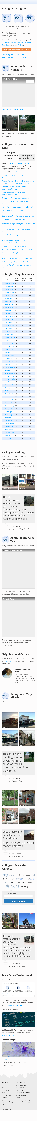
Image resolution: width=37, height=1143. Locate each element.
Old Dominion (9, 325)
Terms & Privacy (6, 1095)
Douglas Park (9, 355)
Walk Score (6, 1082)
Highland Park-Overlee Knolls (10, 367)
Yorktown (8, 340)
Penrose (7, 331)
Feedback (4, 1097)
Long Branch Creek (10, 373)
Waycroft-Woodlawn (10, 385)
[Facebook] (6, 1085)
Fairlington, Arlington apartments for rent (17, 207)
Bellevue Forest (10, 436)
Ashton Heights (10, 298)
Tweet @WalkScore (18, 901)
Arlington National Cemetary (10, 376)
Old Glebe (8, 439)
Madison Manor (10, 397)
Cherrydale (8, 322)
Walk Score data (11, 1060)
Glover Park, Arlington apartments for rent (18, 219)
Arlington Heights (10, 346)
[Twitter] (3, 1085)
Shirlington (8, 388)
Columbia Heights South (10, 319)
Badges (18, 1097)
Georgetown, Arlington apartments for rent (18, 216)
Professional (21, 1082)
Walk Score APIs (8, 1035)
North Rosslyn (9, 292)
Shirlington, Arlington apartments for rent (17, 246)
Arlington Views (10, 409)
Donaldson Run (10, 421)
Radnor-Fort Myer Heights (10, 307)
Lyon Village (19, 45)
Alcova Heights (10, 337)
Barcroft (7, 364)
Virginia (13, 109)
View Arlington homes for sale (13, 57)
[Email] (9, 1085)
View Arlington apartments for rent (15, 55)
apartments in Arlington (19, 163)
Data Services (19, 1090)
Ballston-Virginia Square (14, 43)
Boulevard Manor (10, 403)
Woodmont (8, 418)
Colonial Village (10, 295)
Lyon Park (8, 313)
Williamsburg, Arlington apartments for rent (18, 262)
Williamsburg (9, 406)
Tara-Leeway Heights (10, 358)
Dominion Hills (10, 394)
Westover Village (10, 349)
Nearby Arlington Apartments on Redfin (16, 50)
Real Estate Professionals (23, 1092)
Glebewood (8, 328)
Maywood (8, 310)
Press (3, 1092)
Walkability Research (21, 1095)
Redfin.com (15, 171)
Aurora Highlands (10, 301)
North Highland (10, 334)
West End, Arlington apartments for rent (17, 258)
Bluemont (8, 352)
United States (6, 109)
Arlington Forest (10, 361)
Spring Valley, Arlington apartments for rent (18, 249)
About (3, 1087)
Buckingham (9, 304)
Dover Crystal (9, 424)
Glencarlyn (8, 412)
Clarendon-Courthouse (10, 287)
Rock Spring (9, 427)
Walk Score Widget (15, 1005)
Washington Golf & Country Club (10, 430)
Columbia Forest (10, 370)
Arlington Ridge (10, 379)
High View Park (10, 316)
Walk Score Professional (17, 975)
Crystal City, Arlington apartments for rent (17, 198)
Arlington (20, 109)
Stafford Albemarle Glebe (10, 433)
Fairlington (8, 391)
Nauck (7, 382)
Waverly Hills (9, 343)
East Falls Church (10, 400)
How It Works (5, 1090)
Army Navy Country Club (10, 415)
